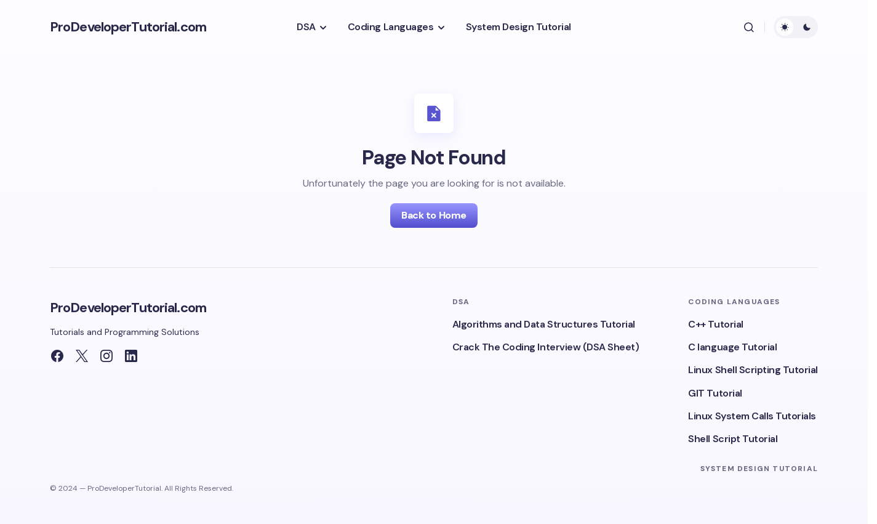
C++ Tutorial (715, 324)
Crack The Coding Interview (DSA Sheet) (545, 347)
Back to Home (433, 215)
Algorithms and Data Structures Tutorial (543, 324)
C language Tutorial (732, 347)
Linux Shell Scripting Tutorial (753, 369)
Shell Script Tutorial (732, 438)
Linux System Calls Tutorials (752, 415)
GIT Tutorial (715, 393)
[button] (749, 27)
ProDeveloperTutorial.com (128, 27)
